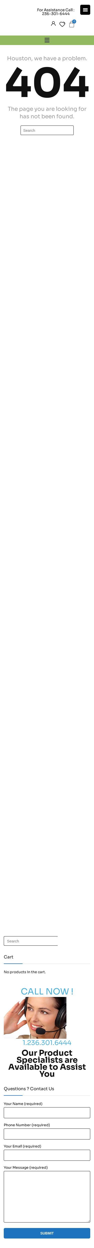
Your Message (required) (26, 1167)
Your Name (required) (23, 1103)
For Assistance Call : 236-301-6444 (55, 12)
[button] (47, 40)
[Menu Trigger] (85, 10)
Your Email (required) (22, 1146)
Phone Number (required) (27, 1125)
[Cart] (71, 24)
